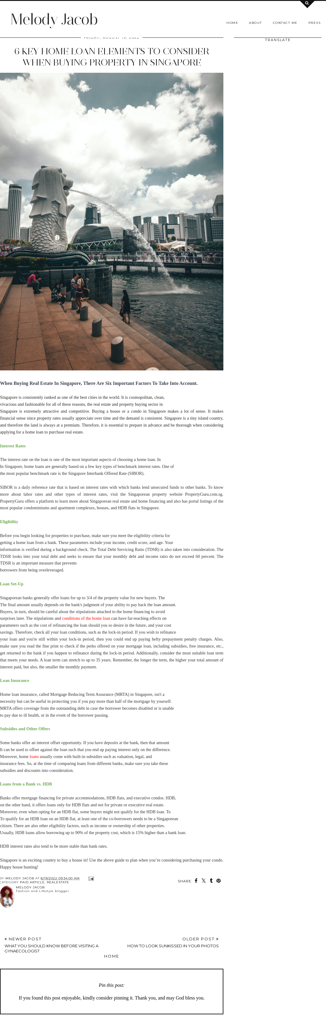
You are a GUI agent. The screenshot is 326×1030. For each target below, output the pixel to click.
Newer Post (58, 945)
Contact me (285, 23)
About (255, 23)
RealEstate (58, 882)
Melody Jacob (53, 19)
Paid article (32, 882)
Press (314, 23)
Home (232, 23)
